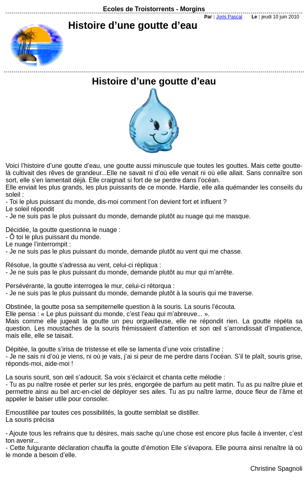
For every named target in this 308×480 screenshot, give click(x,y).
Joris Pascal (229, 17)
